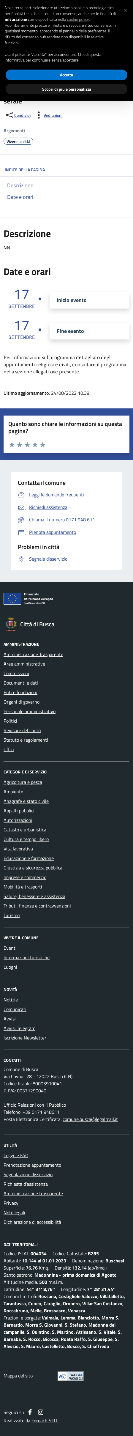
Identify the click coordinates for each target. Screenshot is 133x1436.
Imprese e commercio (25, 877)
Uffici (9, 749)
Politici (10, 720)
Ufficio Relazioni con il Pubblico (35, 1104)
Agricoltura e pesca (23, 782)
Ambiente (13, 791)
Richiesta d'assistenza (26, 1184)
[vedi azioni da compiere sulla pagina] (48, 115)
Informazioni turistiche (27, 957)
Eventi (10, 947)
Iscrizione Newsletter (25, 1037)
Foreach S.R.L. (45, 1420)
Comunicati (15, 1009)
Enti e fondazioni (20, 692)
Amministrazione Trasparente (33, 654)
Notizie (11, 999)
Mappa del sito (18, 1375)
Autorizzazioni (18, 820)
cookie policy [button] (78, 19)
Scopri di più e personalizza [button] (66, 89)
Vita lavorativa (18, 848)
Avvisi (10, 1018)
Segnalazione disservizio (28, 1174)
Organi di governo (21, 701)
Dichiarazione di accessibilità (32, 1222)
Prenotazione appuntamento (32, 1164)
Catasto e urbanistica (25, 829)
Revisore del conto (22, 730)
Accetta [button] (66, 75)
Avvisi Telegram (19, 1028)
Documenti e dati (21, 682)
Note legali (14, 1212)
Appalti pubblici (19, 810)
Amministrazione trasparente (33, 1193)
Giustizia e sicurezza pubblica (33, 867)
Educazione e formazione (29, 858)
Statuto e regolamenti (26, 739)
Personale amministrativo (30, 711)
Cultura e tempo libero (26, 839)
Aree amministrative (24, 663)
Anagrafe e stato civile (26, 801)
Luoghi (10, 967)
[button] (125, 9)
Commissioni (16, 673)
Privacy (11, 1203)
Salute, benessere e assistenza (34, 896)
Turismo (12, 915)
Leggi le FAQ (16, 1155)
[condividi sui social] (18, 115)
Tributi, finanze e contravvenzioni (37, 905)
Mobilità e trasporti (23, 886)
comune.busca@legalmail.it (90, 1119)
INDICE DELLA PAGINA (66, 169)
